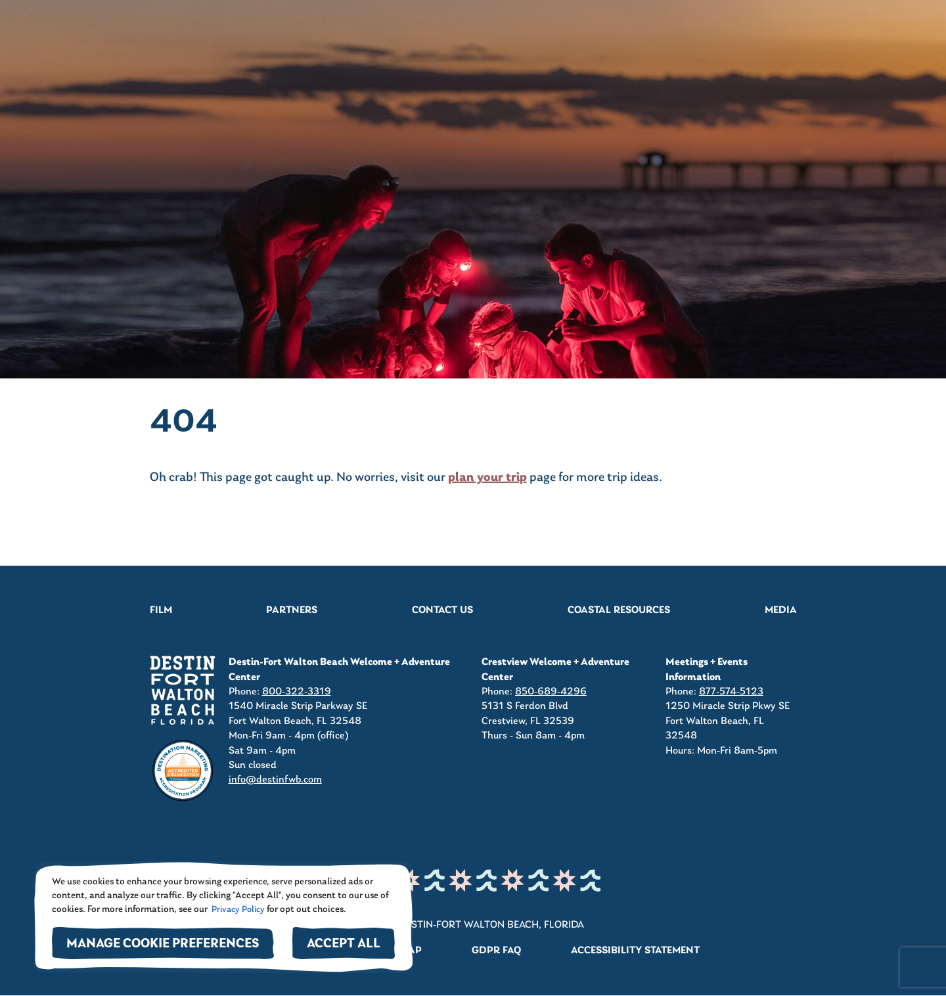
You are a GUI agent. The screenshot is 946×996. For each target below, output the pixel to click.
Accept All (343, 944)
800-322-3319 (296, 692)
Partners (291, 610)
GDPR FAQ (496, 950)
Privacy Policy (237, 910)
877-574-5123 (731, 692)
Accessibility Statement (635, 950)
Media (781, 610)
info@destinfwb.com (275, 780)
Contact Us (442, 610)
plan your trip (487, 477)
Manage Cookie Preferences (162, 944)
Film (161, 610)
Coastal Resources (619, 610)
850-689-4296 (551, 692)
